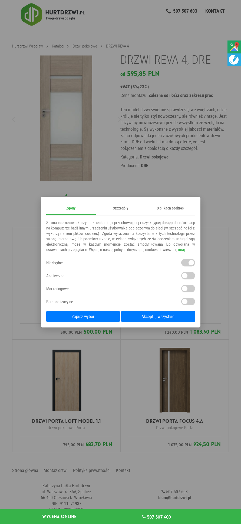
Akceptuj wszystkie (157, 316)
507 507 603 (156, 517)
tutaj (181, 249)
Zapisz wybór (83, 316)
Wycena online (59, 517)
